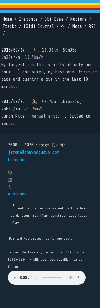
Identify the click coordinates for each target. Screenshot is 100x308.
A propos (17, 193)
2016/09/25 (14, 101)
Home (7, 19)
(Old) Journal (39, 26)
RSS (92, 26)
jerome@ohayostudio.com (33, 152)
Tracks (10, 26)
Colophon (17, 159)
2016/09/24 (14, 50)
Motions (78, 19)
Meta (77, 26)
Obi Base (54, 19)
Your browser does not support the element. (47, 278)
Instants (28, 19)
